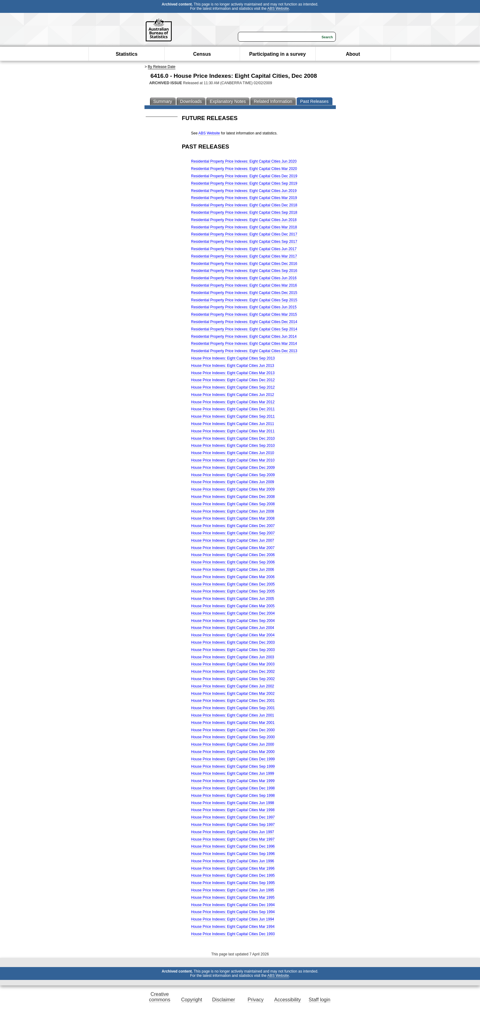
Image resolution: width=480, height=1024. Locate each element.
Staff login (319, 999)
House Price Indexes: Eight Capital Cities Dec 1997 (233, 817)
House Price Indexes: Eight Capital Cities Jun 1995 (232, 890)
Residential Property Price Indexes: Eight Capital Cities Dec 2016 (244, 264)
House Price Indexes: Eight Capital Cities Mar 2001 (233, 723)
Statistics (126, 54)
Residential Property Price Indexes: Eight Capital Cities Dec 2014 (244, 322)
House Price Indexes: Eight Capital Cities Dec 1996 (233, 846)
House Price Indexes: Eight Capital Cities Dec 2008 (233, 497)
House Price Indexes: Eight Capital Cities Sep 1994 (233, 912)
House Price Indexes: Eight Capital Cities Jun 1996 (232, 861)
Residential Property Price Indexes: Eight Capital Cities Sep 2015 (244, 300)
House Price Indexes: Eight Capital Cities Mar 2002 (233, 693)
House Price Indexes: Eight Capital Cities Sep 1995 (233, 883)
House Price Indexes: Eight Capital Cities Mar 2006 (233, 577)
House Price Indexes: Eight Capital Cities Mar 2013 (233, 373)
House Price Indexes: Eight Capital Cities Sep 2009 (233, 475)
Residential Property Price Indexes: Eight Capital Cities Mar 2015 (244, 314)
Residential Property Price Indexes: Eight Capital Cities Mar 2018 (244, 227)
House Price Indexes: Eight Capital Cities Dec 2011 (233, 409)
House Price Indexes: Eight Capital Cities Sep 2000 (233, 737)
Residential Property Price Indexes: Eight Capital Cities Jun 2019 (244, 191)
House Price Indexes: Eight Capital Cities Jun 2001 (232, 715)
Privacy (256, 999)
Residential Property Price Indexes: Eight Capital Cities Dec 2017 (244, 234)
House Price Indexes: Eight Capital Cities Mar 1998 (233, 810)
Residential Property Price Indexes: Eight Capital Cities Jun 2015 (244, 307)
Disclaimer (223, 999)
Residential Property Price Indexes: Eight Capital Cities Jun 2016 (244, 278)
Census (202, 54)
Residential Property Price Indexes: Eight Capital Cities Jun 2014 (244, 336)
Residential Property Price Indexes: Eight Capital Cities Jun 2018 (244, 220)
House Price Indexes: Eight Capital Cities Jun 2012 (232, 395)
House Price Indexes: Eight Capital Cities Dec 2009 (233, 467)
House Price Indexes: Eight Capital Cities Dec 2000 (233, 730)
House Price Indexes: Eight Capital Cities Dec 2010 (233, 438)
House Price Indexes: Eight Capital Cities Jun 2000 (232, 744)
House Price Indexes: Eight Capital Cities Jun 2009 (232, 482)
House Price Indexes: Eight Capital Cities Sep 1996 (233, 854)
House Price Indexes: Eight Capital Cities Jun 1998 (232, 803)
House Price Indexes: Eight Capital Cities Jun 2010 (232, 453)
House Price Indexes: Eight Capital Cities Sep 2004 (233, 621)
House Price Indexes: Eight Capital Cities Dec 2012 (233, 380)
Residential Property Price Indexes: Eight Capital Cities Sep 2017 (244, 241)
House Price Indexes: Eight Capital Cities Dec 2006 (233, 555)
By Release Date (161, 67)
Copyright (191, 999)
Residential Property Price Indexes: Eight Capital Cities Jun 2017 (244, 249)
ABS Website (278, 8)
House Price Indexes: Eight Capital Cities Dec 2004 (233, 613)
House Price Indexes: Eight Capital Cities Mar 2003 (233, 664)
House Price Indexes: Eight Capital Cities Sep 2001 (233, 708)
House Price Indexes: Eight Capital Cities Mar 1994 (233, 926)
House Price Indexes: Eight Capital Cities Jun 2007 (232, 540)
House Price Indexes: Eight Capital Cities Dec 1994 (233, 905)
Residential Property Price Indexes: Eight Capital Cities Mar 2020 (244, 169)
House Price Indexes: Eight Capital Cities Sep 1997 (233, 825)
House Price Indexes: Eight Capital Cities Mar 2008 (233, 518)
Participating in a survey (277, 54)
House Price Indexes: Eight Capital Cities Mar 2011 (233, 431)
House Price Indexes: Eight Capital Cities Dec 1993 (233, 934)
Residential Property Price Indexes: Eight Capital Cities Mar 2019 (244, 198)
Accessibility (287, 999)
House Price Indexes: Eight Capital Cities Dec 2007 (233, 526)
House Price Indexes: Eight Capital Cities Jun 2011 (232, 424)
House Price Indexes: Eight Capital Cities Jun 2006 (232, 569)
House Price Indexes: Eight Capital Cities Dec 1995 (233, 875)
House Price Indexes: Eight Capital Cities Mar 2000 (233, 752)
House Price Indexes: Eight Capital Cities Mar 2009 (233, 489)
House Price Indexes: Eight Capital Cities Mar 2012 (233, 402)
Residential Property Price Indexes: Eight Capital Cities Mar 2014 (244, 343)
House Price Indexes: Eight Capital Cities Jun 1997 (232, 832)
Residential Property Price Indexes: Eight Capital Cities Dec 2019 (244, 176)
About (353, 54)
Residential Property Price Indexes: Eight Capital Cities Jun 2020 (244, 161)
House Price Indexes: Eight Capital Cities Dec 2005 (233, 584)
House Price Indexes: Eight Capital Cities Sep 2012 (233, 387)
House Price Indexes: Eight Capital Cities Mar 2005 (233, 606)
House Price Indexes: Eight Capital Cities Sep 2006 (233, 562)
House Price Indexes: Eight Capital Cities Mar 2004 (233, 635)
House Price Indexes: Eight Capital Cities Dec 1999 (233, 759)
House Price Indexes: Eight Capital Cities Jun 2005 (232, 599)
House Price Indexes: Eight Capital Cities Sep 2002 (233, 679)
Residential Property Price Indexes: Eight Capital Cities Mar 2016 (244, 285)
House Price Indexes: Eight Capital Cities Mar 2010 (233, 460)
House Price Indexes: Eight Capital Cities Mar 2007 (233, 548)
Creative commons (159, 997)
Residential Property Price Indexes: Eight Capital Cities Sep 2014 (244, 329)
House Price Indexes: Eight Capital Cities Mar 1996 (233, 868)
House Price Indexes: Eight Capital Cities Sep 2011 (233, 416)
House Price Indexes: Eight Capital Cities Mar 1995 (233, 897)
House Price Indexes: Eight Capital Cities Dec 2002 (233, 671)
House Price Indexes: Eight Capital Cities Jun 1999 (232, 773)
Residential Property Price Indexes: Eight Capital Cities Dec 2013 (244, 351)
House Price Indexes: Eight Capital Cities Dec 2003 (233, 642)
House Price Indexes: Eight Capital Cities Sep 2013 (233, 358)
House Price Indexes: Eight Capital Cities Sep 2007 (233, 533)
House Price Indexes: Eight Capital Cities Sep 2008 (233, 504)
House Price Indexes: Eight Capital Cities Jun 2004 (232, 628)
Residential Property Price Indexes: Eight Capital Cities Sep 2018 (244, 212)
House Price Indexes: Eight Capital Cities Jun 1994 (232, 919)
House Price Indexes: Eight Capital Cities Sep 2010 (233, 445)
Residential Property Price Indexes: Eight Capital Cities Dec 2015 (244, 293)
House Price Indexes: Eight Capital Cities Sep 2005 (233, 591)
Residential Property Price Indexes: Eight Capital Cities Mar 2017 (244, 256)
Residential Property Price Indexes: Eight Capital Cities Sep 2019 (244, 183)
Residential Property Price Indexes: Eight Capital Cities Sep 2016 (244, 271)
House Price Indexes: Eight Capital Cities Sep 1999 (233, 766)
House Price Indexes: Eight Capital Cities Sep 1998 (233, 795)
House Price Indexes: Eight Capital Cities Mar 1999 (233, 781)
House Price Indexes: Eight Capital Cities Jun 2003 (232, 657)
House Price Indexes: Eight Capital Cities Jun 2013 (232, 365)
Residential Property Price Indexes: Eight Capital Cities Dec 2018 (244, 205)
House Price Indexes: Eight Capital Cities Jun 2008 (232, 511)
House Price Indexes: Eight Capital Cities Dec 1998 (233, 788)
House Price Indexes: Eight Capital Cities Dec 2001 (233, 700)
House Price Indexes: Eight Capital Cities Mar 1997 (233, 839)
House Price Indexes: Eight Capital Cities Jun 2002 (232, 686)
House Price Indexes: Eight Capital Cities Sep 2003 (233, 650)
